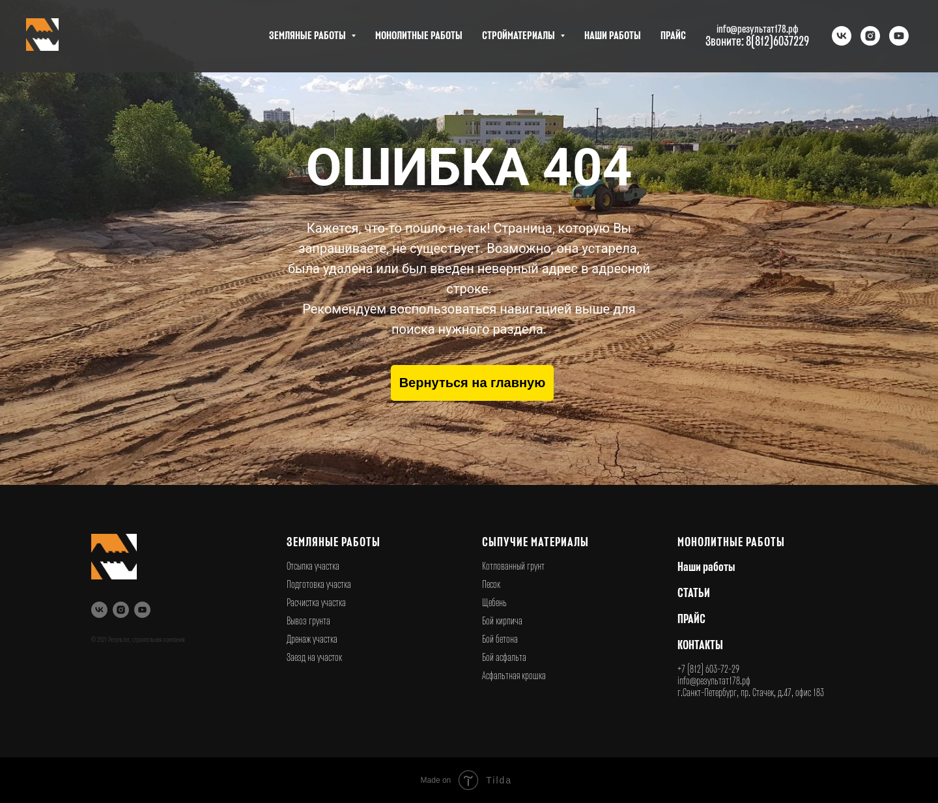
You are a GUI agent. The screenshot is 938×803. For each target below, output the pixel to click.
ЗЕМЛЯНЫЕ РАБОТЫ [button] (308, 36)
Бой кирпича (502, 621)
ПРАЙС (673, 36)
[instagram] (870, 36)
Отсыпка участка (313, 566)
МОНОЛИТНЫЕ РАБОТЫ (418, 36)
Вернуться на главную (472, 382)
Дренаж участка (312, 639)
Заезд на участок (314, 658)
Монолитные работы (731, 542)
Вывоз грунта (308, 621)
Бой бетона (500, 639)
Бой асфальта (504, 658)
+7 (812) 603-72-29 (708, 669)
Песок (491, 585)
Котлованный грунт (513, 566)
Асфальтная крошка (514, 676)
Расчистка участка (316, 603)
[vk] (841, 36)
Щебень (494, 603)
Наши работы (706, 567)
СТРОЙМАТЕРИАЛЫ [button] (519, 36)
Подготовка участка (319, 585)
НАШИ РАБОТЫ (612, 36)
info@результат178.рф (713, 681)
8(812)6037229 (777, 42)
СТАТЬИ (693, 593)
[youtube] (899, 36)
